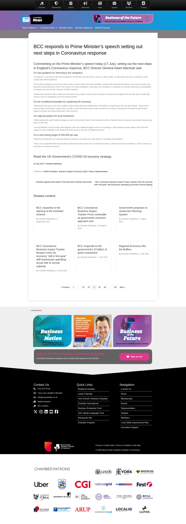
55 (100, 287)
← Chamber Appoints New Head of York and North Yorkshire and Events (63, 182)
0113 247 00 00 (44, 389)
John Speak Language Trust (91, 413)
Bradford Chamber (86, 389)
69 (115, 287)
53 (89, 287)
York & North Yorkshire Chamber (93, 399)
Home (124, 394)
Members (125, 418)
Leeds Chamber (85, 394)
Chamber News (48, 28)
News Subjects (29, 28)
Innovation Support (129, 427)
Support (124, 413)
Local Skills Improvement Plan (135, 423)
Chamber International (88, 403)
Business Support (66, 171)
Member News (66, 28)
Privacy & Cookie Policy (105, 445)
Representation (128, 408)
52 (83, 287)
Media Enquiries (102, 28)
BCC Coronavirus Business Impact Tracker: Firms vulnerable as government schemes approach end (92, 214)
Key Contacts (43, 406)
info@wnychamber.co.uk (47, 397)
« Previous (65, 287)
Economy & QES (81, 171)
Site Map (136, 445)
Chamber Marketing (53, 164)
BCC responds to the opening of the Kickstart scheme (49, 211)
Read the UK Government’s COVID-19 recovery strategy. (73, 156)
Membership (126, 399)
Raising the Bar (85, 418)
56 (105, 287)
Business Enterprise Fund (90, 408)
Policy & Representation (98, 171)
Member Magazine (83, 28)
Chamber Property (86, 423)
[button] (37, 27)
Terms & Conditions (124, 445)
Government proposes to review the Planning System (133, 211)
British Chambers (51, 171)
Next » (122, 287)
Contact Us (126, 389)
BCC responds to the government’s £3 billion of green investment (92, 249)
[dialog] (181, 519)
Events (124, 403)
